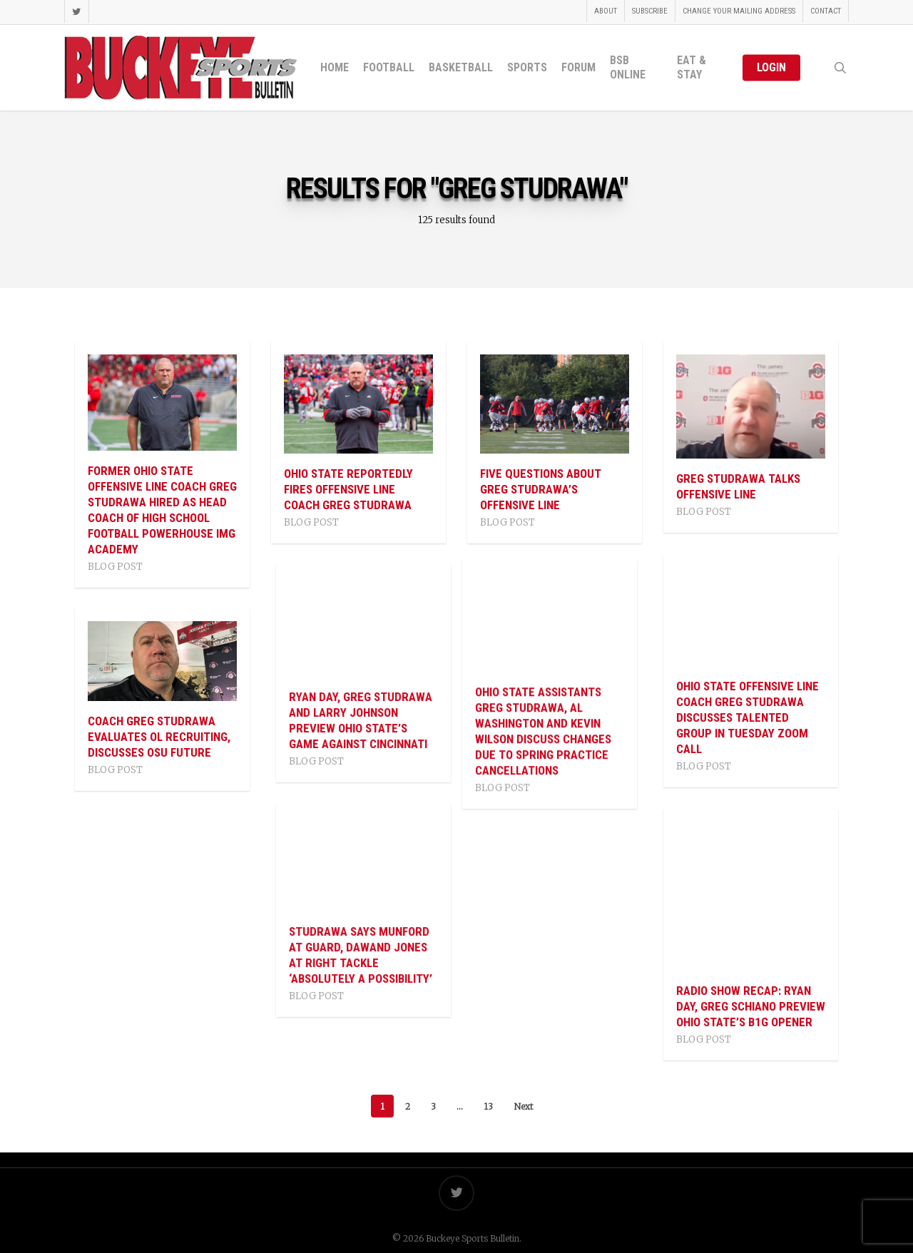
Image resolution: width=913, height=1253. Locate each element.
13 (488, 1105)
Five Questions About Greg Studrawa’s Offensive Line (540, 489)
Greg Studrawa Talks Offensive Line (738, 486)
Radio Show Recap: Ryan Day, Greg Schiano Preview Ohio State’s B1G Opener (750, 1006)
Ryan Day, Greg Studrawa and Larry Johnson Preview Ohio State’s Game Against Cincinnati (355, 720)
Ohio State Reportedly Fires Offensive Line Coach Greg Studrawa (348, 489)
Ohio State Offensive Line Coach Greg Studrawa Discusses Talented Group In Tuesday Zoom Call (747, 717)
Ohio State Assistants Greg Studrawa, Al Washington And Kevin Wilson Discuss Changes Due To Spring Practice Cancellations (548, 731)
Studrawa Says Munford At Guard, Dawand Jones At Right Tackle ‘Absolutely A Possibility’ (355, 955)
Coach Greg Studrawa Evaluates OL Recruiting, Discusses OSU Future (159, 737)
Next (523, 1105)
